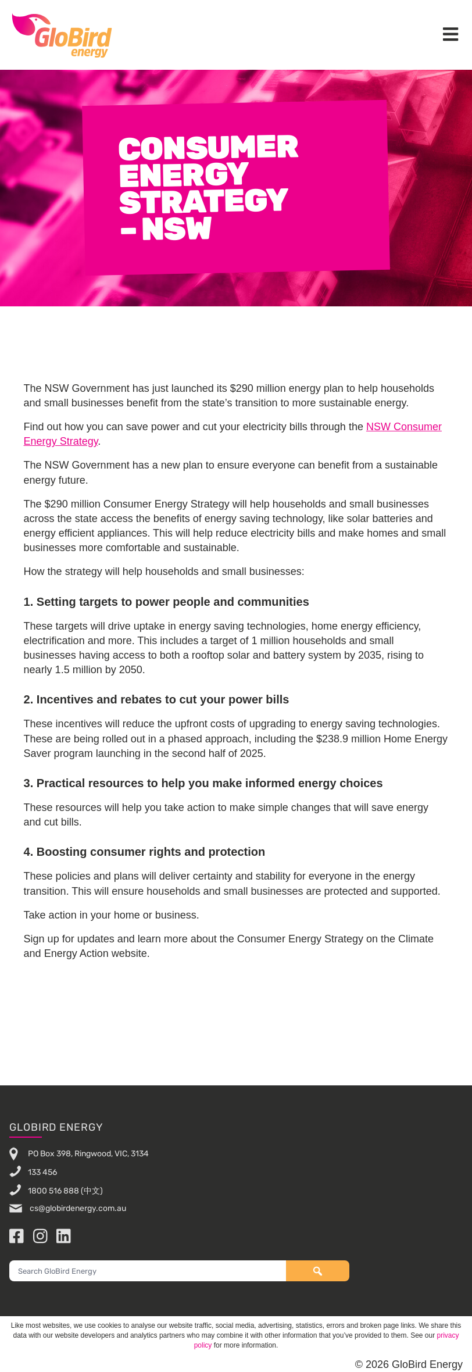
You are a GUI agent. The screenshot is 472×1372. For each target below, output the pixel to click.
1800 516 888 (53, 1191)
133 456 (42, 1172)
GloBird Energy (62, 35)
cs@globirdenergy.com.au (77, 1208)
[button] (450, 35)
